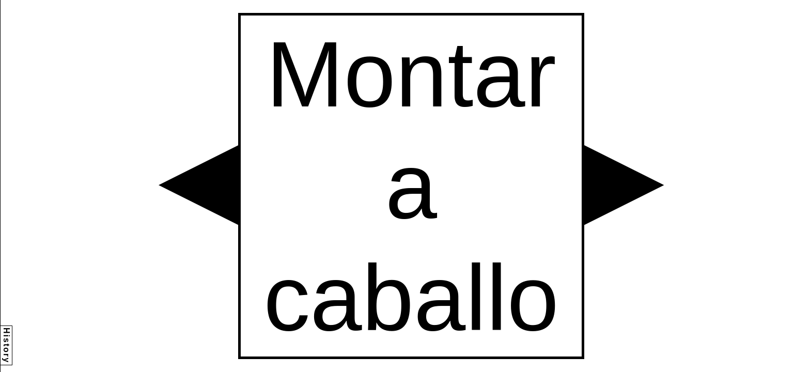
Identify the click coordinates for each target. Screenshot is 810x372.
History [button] (6, 345)
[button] (198, 185)
